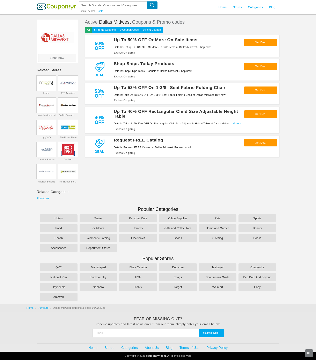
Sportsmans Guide (218, 277)
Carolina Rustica (46, 159)
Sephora (98, 287)
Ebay (257, 287)
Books (257, 238)
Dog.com (178, 267)
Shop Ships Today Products (144, 63)
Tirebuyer (218, 267)
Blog (272, 7)
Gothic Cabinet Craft (68, 115)
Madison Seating (46, 181)
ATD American (68, 93)
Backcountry (98, 277)
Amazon (58, 297)
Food (58, 228)
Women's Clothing (98, 238)
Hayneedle (59, 287)
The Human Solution (68, 181)
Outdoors (98, 228)
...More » (235, 123)
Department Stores (98, 248)
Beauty (257, 228)
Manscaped (98, 267)
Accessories (58, 248)
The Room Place (68, 137)
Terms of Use (189, 347)
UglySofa (46, 137)
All (88, 29)
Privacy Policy (217, 347)
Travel (98, 218)
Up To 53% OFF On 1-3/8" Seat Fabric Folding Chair (170, 87)
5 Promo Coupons (105, 29)
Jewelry (138, 228)
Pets (217, 218)
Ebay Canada (138, 267)
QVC (59, 267)
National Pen (58, 277)
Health (58, 238)
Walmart (217, 287)
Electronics (138, 238)
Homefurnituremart (46, 115)
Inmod (46, 93)
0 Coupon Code (129, 29)
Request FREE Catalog (138, 140)
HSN (138, 277)
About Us (152, 347)
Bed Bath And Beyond (257, 277)
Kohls (100, 11)
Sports (257, 218)
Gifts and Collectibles (177, 228)
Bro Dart (68, 159)
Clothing (217, 238)
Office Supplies (178, 218)
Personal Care (138, 218)
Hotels (58, 218)
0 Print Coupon (152, 29)
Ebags (178, 277)
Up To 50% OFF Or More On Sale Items (156, 39)
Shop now (57, 58)
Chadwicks (257, 267)
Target (178, 287)
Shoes (178, 238)
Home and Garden (217, 228)
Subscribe (211, 333)
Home (30, 307)
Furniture (43, 198)
